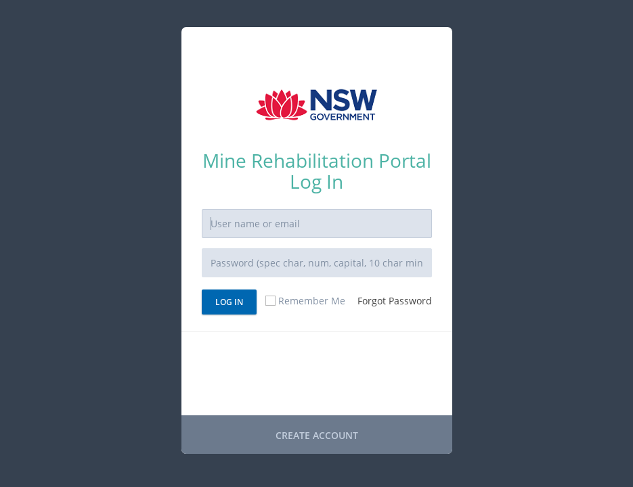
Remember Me (304, 301)
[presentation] (305, 375)
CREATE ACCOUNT (317, 435)
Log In (229, 302)
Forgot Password (394, 300)
